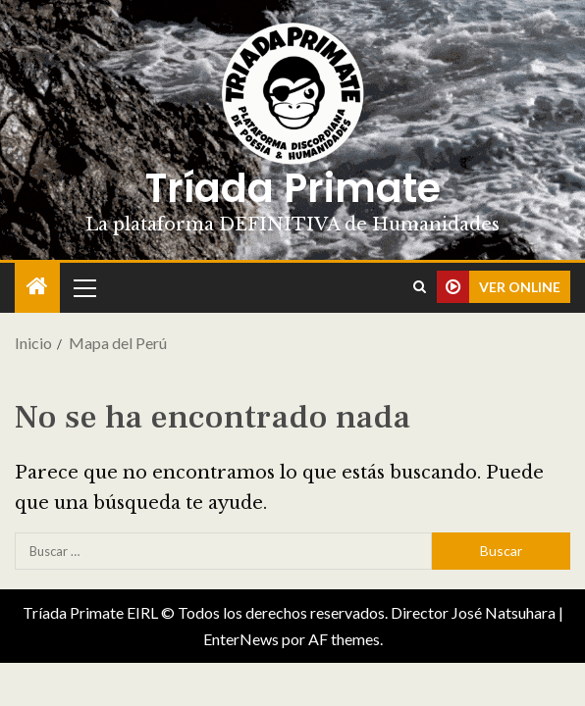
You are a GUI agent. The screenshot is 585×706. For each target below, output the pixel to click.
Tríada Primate (293, 188)
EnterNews (241, 639)
